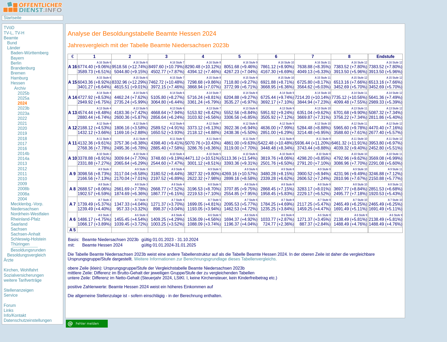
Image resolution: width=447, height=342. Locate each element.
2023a (23, 113)
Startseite (12, 17)
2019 (22, 133)
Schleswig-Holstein (28, 239)
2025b (23, 93)
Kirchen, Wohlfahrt (21, 270)
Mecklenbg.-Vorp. (27, 204)
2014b (23, 153)
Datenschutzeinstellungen (28, 320)
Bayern (17, 58)
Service (11, 295)
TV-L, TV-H (14, 33)
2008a (23, 194)
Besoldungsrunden (28, 250)
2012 (22, 169)
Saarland (19, 224)
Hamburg (19, 78)
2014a (23, 158)
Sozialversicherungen (24, 275)
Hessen (18, 83)
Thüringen (20, 244)
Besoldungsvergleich (26, 255)
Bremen (18, 73)
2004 (22, 199)
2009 (22, 183)
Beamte (11, 38)
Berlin (16, 63)
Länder (13, 48)
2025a (23, 98)
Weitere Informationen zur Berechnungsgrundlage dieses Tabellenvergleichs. (205, 259)
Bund (12, 43)
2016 (22, 148)
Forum (10, 305)
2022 (22, 118)
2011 (22, 174)
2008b (23, 188)
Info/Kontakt (15, 315)
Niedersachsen (25, 209)
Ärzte (8, 260)
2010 (22, 179)
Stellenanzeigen (19, 290)
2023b (23, 108)
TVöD (9, 27)
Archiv (20, 88)
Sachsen (19, 229)
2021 (22, 123)
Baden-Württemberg (30, 53)
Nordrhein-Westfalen (30, 214)
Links (8, 310)
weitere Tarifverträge (23, 280)
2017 (22, 143)
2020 (22, 128)
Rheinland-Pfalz (25, 219)
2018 (22, 138)
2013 (22, 163)
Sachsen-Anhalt (25, 234)
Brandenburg (23, 68)
